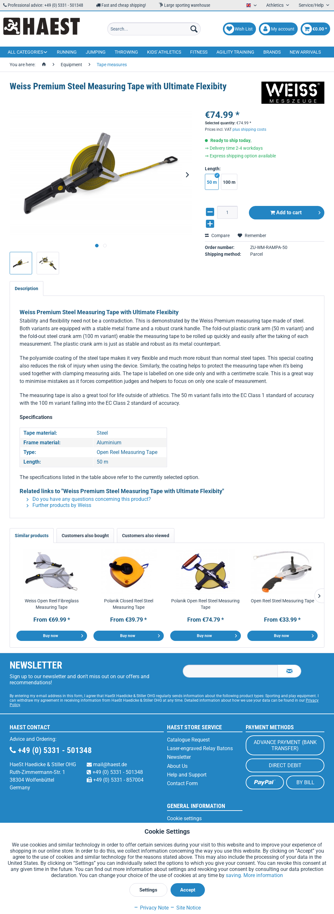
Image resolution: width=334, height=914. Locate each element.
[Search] (194, 28)
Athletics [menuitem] (275, 5)
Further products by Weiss (59, 505)
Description (26, 288)
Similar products (31, 535)
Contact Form (182, 783)
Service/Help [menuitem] (312, 5)
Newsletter (179, 757)
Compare (217, 229)
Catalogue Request (188, 740)
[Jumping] (95, 52)
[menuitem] (154, 28)
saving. (234, 875)
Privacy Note (151, 908)
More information (263, 875)
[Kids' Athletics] (164, 52)
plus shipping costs (249, 123)
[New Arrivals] (305, 52)
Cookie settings (184, 818)
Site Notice (185, 908)
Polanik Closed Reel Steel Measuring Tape (128, 604)
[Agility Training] (235, 52)
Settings (148, 890)
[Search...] (154, 28)
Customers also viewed (145, 535)
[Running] (66, 52)
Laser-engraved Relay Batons (200, 748)
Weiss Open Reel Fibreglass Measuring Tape (52, 604)
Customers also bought (85, 535)
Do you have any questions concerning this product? (89, 499)
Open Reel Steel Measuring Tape (282, 600)
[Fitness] (199, 52)
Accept (187, 890)
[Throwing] (126, 52)
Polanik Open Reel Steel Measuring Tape (205, 604)
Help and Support (187, 775)
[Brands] (272, 52)
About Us (177, 766)
